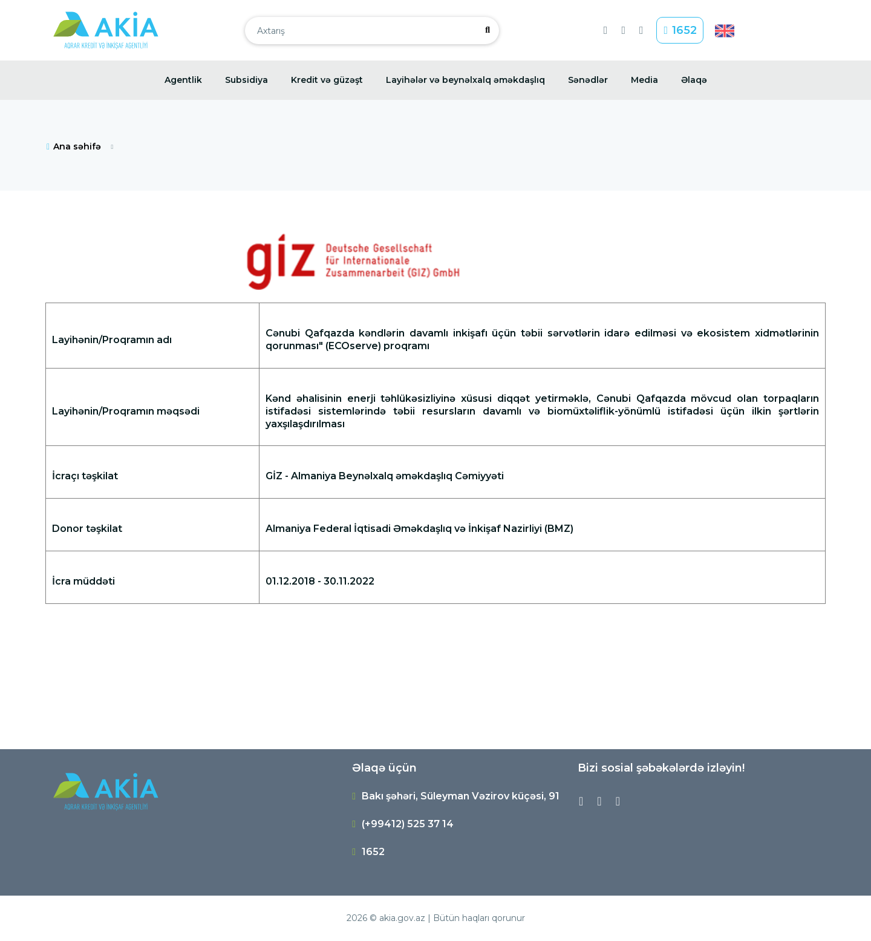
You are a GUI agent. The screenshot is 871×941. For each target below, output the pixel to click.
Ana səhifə (73, 146)
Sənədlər (588, 79)
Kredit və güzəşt (327, 79)
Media (644, 79)
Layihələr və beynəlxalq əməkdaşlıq (465, 79)
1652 (680, 30)
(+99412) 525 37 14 (408, 824)
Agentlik (183, 79)
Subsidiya (246, 79)
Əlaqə (694, 79)
